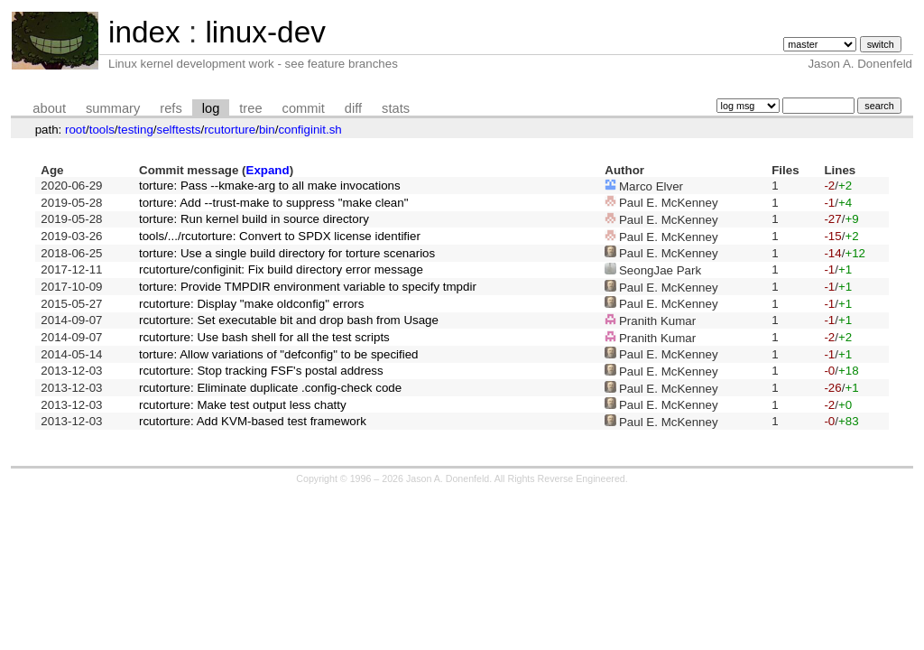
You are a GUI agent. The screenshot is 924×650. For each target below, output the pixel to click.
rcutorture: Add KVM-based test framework (252, 421)
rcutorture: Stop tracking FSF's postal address (261, 370)
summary (113, 108)
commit (303, 108)
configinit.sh (309, 129)
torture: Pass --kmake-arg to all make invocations (270, 185)
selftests (179, 129)
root (75, 129)
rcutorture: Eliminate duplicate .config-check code (270, 388)
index (144, 32)
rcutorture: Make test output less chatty (242, 405)
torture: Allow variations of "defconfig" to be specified (279, 354)
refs (170, 108)
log (211, 108)
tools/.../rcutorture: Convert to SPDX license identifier (279, 236)
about (49, 108)
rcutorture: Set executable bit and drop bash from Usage (289, 320)
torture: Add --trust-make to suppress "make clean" (273, 202)
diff (353, 108)
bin (267, 129)
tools (102, 129)
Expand (268, 170)
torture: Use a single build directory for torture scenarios (287, 253)
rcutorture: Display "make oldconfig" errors (251, 304)
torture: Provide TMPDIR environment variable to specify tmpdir (307, 286)
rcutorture (229, 129)
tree (250, 108)
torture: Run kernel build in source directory (254, 219)
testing (135, 129)
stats (396, 108)
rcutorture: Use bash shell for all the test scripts (264, 337)
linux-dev (265, 32)
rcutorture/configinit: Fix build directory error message (281, 269)
